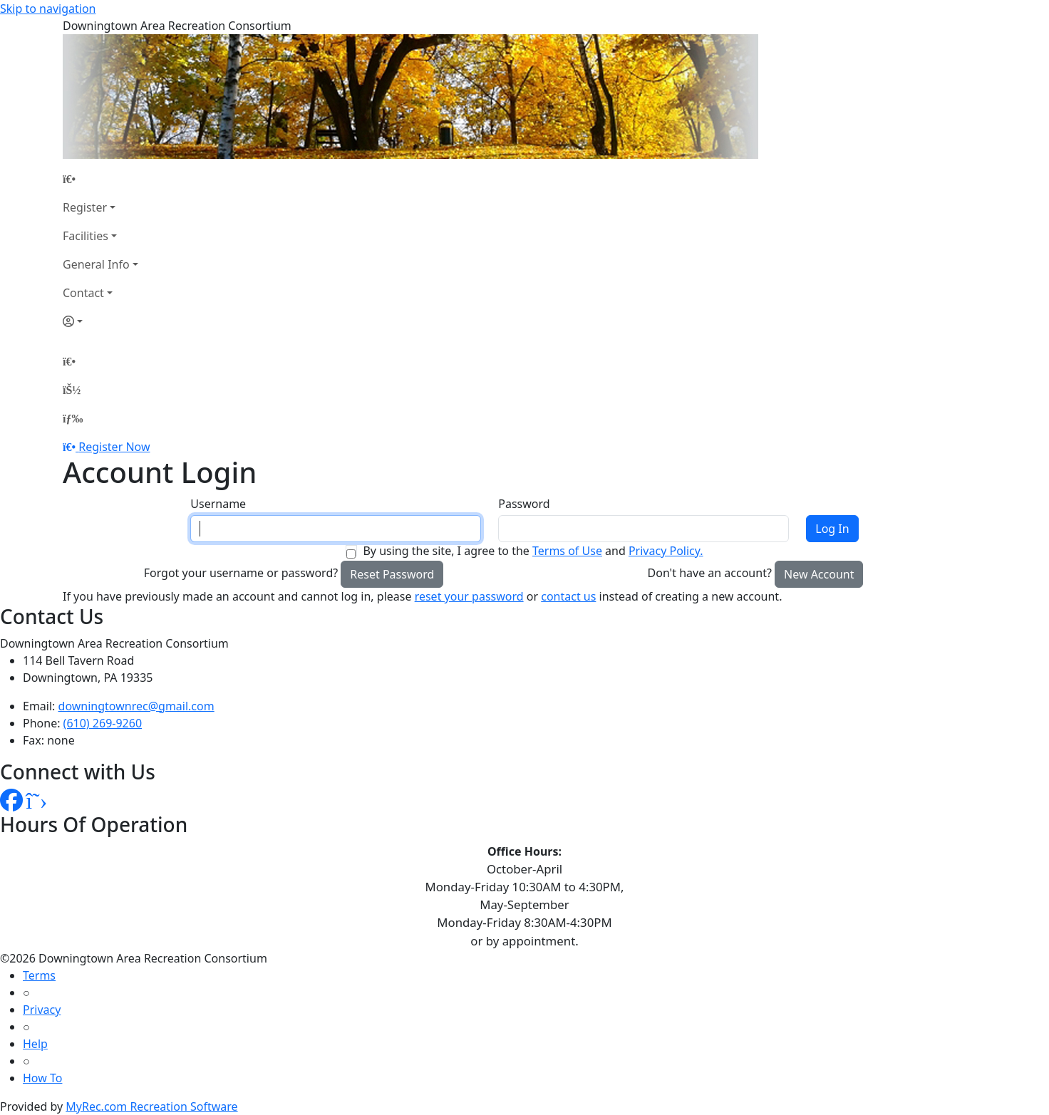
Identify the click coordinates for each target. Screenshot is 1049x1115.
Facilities (85, 236)
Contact (83, 293)
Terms (39, 975)
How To (42, 1078)
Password (523, 504)
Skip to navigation (47, 8)
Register (85, 207)
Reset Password (392, 574)
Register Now (114, 447)
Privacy (42, 1009)
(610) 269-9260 (102, 723)
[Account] (100, 321)
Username (218, 504)
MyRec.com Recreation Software (151, 1106)
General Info (96, 264)
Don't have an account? (710, 573)
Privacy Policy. (666, 551)
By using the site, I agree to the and (533, 551)
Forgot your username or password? (241, 573)
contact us (568, 596)
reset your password (469, 596)
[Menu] (73, 418)
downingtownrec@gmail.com (136, 706)
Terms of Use (567, 551)
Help (35, 1044)
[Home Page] (100, 179)
